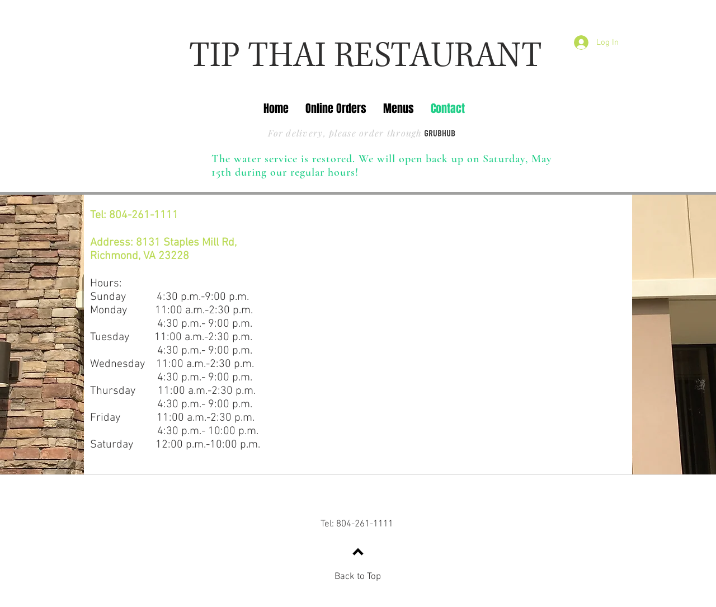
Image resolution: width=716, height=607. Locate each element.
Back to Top (358, 576)
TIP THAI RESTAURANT (365, 56)
